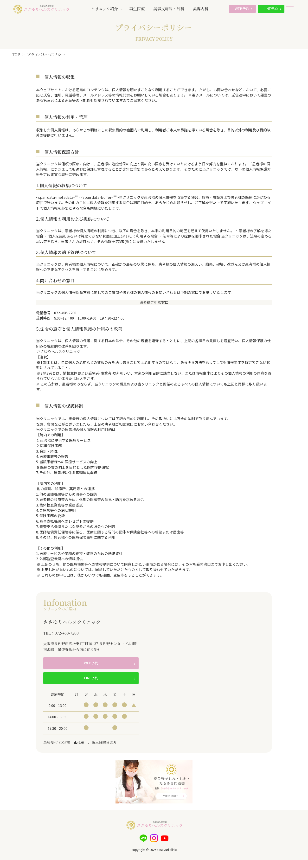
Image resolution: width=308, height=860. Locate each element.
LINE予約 (270, 8)
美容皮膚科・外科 (169, 9)
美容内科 (200, 9)
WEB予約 (242, 8)
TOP (16, 54)
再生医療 (137, 9)
